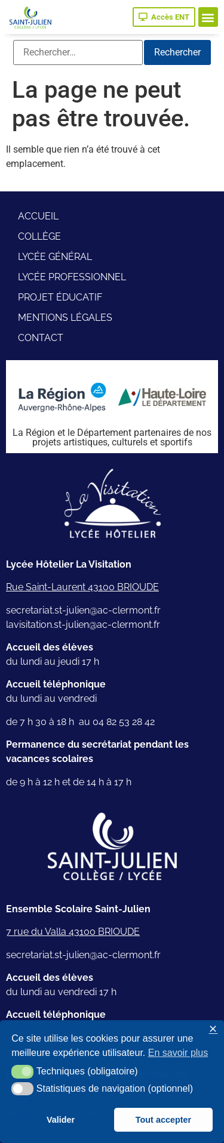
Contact (40, 337)
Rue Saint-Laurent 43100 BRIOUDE (82, 587)
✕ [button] (212, 1029)
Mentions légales (65, 317)
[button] (208, 17)
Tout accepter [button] (163, 1120)
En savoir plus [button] (178, 1053)
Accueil (38, 216)
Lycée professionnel (72, 277)
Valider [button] (61, 1120)
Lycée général (55, 256)
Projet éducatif (60, 297)
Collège (39, 236)
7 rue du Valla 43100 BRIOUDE (73, 931)
